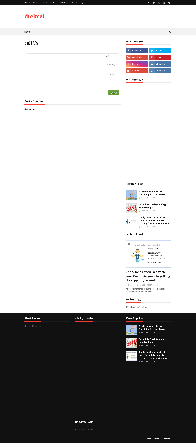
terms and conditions (59, 3)
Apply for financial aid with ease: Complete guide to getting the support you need (154, 220)
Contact (44, 3)
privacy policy (77, 3)
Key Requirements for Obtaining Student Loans (152, 193)
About (35, 3)
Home (27, 3)
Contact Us (167, 439)
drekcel (34, 16)
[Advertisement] (149, 132)
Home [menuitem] (27, 32)
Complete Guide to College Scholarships (153, 206)
